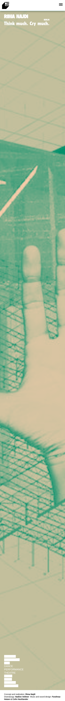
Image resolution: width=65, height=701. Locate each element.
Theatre (10, 672)
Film (7, 663)
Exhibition (11, 685)
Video (8, 679)
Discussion (12, 659)
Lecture (10, 656)
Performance (13, 669)
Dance (8, 666)
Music (8, 676)
